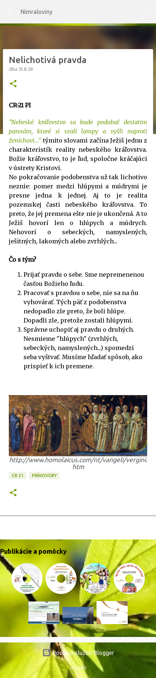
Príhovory (44, 475)
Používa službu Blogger (78, 652)
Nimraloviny (36, 11)
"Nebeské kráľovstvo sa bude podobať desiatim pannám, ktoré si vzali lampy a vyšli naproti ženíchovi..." (78, 131)
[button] (13, 84)
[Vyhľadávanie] (145, 12)
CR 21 (17, 475)
